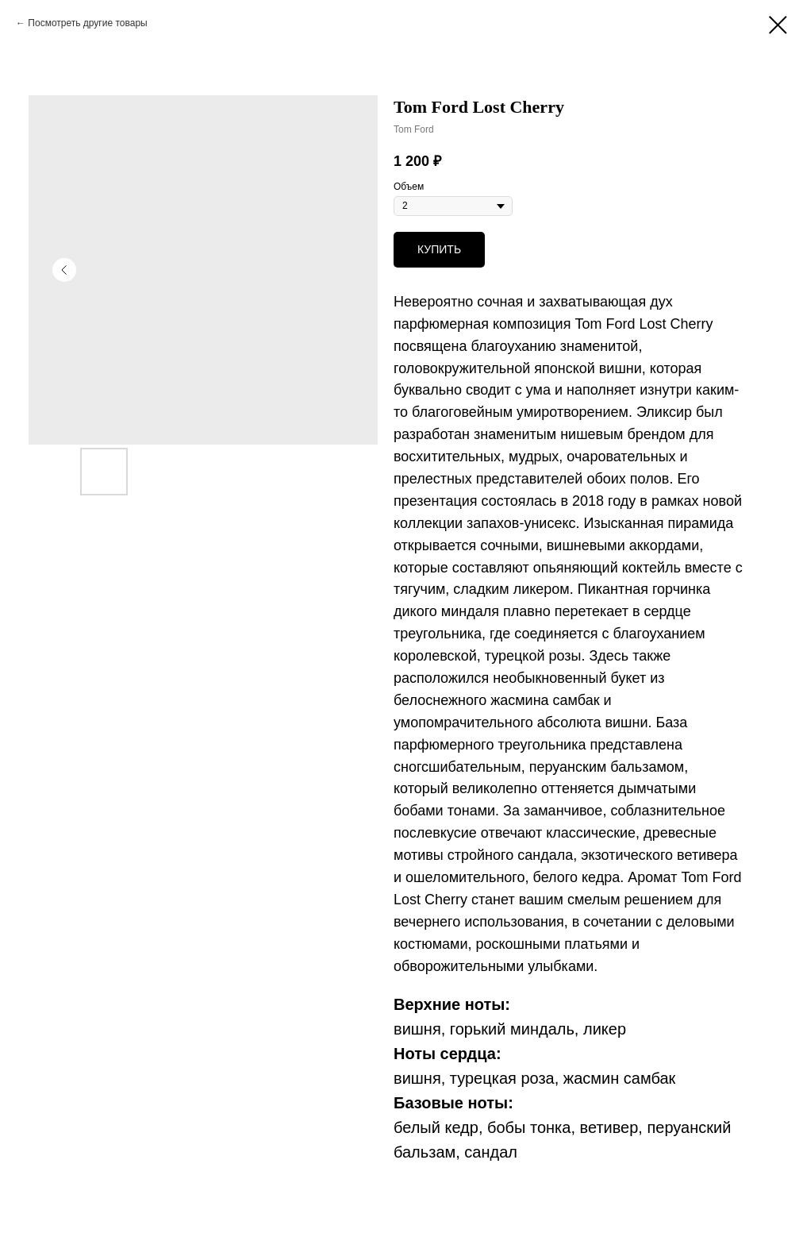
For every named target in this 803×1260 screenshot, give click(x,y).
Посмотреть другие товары (87, 23)
